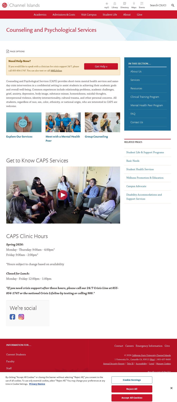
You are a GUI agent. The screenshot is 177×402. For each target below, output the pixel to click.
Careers (129, 346)
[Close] (171, 395)
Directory (124, 5)
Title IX (130, 364)
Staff (9, 368)
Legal (151, 364)
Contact (118, 346)
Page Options (15, 51)
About (127, 14)
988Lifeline (56, 70)
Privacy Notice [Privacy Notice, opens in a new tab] (37, 390)
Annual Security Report (114, 364)
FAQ (133, 114)
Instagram (21, 317)
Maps (133, 5)
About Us (136, 71)
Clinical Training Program (145, 97)
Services (135, 80)
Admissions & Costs (64, 14)
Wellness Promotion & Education (145, 178)
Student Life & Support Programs (145, 152)
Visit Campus (88, 14)
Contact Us (137, 122)
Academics (40, 14)
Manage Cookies (163, 364)
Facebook (12, 317)
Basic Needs (132, 161)
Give (139, 14)
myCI (106, 5)
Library (115, 5)
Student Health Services (140, 169)
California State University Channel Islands (151, 355)
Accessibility (141, 364)
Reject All (131, 395)
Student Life (110, 14)
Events (142, 5)
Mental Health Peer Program (147, 105)
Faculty (10, 361)
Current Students (16, 354)
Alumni (10, 375)
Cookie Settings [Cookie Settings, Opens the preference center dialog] (132, 386)
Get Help (100, 66)
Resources (136, 88)
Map (152, 359)
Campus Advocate (136, 186)
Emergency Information (149, 346)
